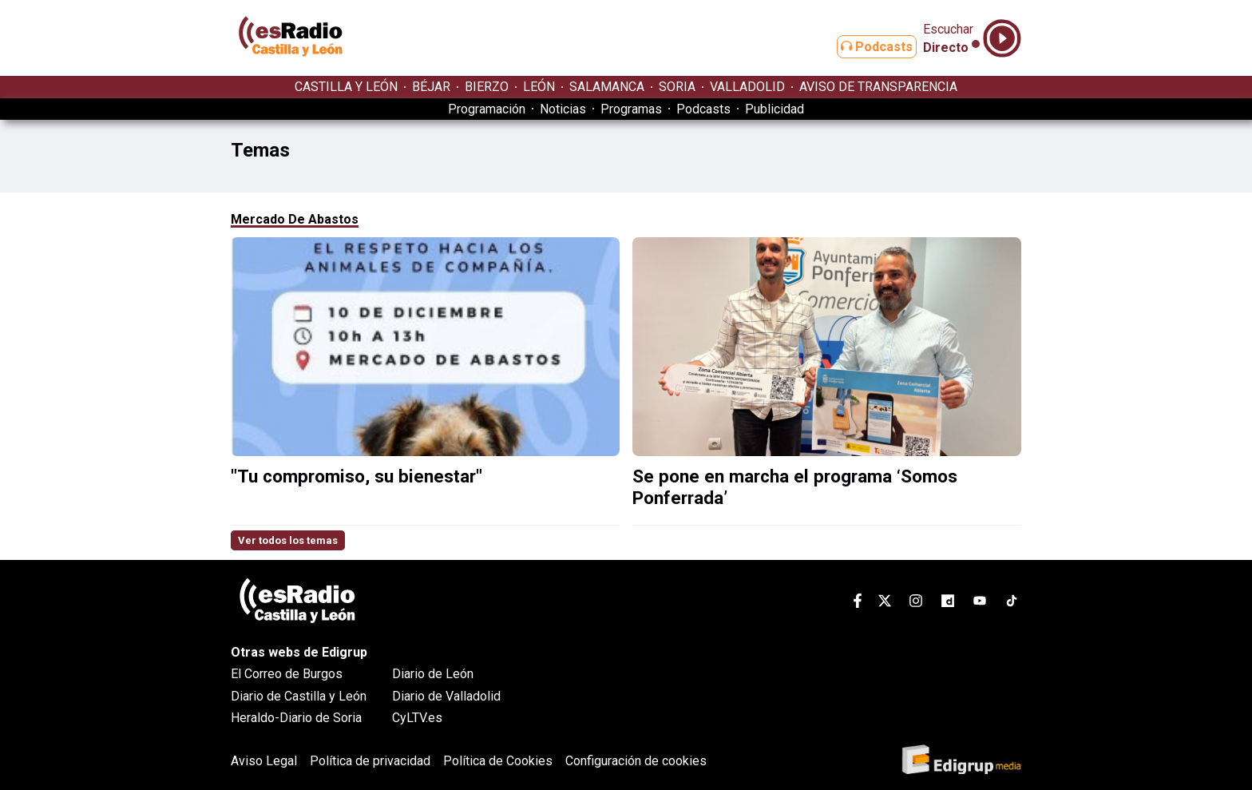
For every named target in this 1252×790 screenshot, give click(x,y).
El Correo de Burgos (287, 673)
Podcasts (864, 46)
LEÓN (539, 86)
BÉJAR (431, 86)
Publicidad (774, 109)
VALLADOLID (747, 86)
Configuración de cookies (636, 760)
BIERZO (487, 86)
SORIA (677, 86)
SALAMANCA (606, 86)
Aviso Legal (264, 760)
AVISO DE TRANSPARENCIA (878, 86)
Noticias (563, 109)
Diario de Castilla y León (298, 696)
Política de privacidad (370, 760)
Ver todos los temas (288, 540)
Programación (486, 109)
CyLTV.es (417, 717)
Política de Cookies (498, 760)
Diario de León (432, 673)
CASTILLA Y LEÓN (346, 86)
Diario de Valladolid (446, 696)
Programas (631, 109)
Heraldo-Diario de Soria (296, 717)
